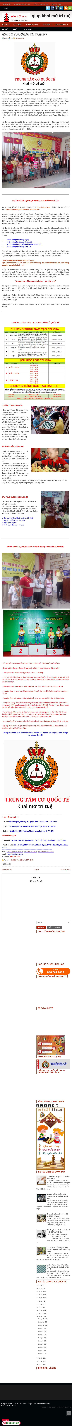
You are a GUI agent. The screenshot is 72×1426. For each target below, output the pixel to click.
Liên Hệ (5, 8)
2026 (41, 1285)
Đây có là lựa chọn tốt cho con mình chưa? (22, 209)
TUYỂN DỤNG (29, 28)
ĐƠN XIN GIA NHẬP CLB (41, 4)
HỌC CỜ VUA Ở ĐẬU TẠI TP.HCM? (24, 34)
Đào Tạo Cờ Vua (33, 24)
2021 (41, 1301)
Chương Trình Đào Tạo (22, 4)
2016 (41, 1317)
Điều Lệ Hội (6, 4)
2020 (41, 1304)
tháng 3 (41, 1347)
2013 (41, 1364)
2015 (41, 1358)
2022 (41, 1298)
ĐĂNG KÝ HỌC (56, 4)
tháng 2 (41, 1350)
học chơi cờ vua (43, 207)
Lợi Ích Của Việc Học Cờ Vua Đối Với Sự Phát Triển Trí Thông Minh (58, 1249)
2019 (41, 1307)
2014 (41, 1361)
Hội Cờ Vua (6, 25)
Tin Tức (16, 28)
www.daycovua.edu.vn (15, 852)
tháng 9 (41, 1328)
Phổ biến (41, 927)
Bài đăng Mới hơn (7, 869)
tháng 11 (41, 1322)
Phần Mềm (48, 24)
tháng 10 (41, 1325)
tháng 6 (41, 1338)
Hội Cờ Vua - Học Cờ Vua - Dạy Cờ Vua (23, 1404)
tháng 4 (41, 1344)
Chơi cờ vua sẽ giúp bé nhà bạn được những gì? (18, 260)
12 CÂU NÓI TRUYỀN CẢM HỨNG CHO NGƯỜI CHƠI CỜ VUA (57, 1196)
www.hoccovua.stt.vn (46, 852)
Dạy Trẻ (6, 28)
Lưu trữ (57, 927)
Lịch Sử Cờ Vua (62, 24)
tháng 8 (41, 1331)
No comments (20, 38)
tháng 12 (41, 1319)
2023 (41, 1295)
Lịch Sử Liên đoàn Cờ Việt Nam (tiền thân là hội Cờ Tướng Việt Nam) (58, 1267)
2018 (41, 1310)
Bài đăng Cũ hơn (65, 869)
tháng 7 (41, 1334)
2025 (41, 1288)
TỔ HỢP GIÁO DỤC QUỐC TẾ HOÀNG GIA (59, 1407)
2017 (41, 1314)
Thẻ (49, 927)
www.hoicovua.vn (30, 852)
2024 (41, 1291)
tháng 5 (41, 1341)
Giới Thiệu (19, 24)
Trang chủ (36, 869)
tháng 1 (41, 1353)
